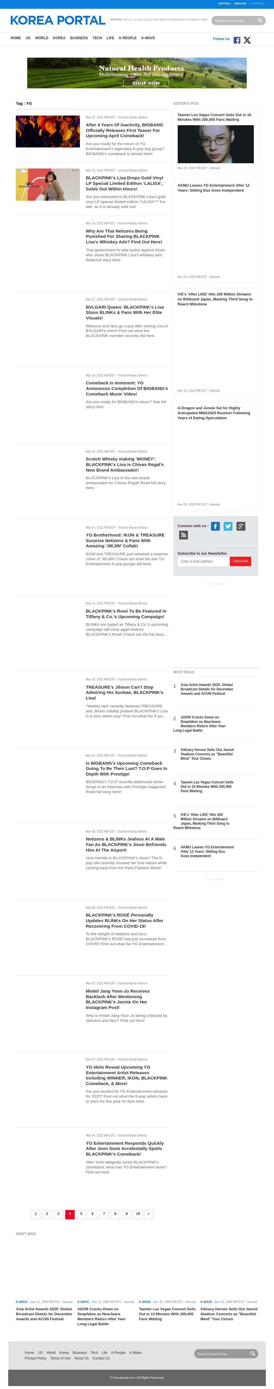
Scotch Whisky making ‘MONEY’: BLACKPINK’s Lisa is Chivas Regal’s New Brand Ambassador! (125, 464)
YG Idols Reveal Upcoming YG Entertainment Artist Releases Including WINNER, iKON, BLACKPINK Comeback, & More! (126, 1075)
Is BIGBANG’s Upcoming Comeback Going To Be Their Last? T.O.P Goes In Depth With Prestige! (126, 768)
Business (79, 38)
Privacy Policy (35, 1358)
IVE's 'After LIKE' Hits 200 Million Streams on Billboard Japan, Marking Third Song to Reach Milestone (215, 299)
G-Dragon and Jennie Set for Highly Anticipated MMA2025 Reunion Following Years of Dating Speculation (214, 413)
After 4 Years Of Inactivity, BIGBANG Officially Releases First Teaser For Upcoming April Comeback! (124, 130)
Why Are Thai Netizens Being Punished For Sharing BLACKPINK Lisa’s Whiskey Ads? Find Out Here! (124, 236)
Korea (59, 38)
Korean (257, 3)
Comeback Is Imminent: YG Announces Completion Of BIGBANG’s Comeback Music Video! (127, 388)
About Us (81, 1358)
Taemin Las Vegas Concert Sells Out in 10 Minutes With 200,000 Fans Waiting (214, 117)
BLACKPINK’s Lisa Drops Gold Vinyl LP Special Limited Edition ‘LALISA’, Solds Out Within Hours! (124, 183)
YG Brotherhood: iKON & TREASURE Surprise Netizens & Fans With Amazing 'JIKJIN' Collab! (125, 540)
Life (110, 38)
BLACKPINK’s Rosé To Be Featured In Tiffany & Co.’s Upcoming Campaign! (126, 613)
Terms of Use (60, 1358)
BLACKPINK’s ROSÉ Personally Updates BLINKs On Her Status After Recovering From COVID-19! (124, 920)
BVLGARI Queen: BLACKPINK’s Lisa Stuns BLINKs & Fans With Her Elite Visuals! (125, 312)
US (28, 38)
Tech (97, 38)
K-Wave (148, 38)
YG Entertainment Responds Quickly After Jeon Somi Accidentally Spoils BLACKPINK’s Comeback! (125, 1148)
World (41, 38)
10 (138, 1214)
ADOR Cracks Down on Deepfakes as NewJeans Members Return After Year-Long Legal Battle (199, 724)
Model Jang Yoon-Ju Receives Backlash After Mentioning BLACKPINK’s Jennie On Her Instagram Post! (118, 999)
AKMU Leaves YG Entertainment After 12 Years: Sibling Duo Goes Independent (214, 187)
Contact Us (101, 1358)
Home (16, 38)
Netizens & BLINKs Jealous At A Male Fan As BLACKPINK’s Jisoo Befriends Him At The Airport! (126, 844)
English (240, 3)
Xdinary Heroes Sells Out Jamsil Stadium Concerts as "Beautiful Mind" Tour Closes (207, 754)
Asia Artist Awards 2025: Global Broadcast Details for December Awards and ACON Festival (207, 689)
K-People (128, 38)
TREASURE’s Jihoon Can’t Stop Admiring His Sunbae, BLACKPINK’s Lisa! (124, 692)
